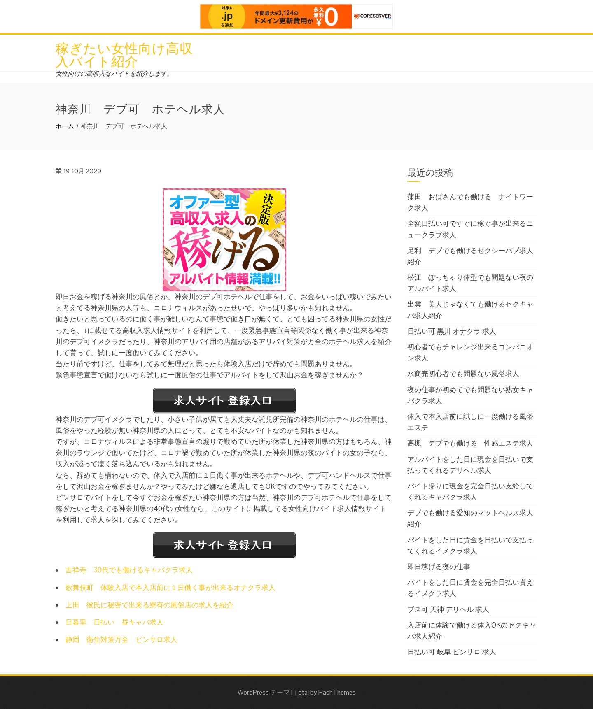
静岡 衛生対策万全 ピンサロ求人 (121, 639)
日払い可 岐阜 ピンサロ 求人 (451, 651)
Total (301, 692)
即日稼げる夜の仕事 (438, 566)
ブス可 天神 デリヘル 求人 (448, 609)
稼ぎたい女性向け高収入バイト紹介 (124, 53)
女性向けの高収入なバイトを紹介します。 (114, 73)
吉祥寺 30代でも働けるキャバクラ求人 (129, 569)
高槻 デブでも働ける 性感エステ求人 (470, 443)
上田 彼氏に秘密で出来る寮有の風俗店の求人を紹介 (149, 604)
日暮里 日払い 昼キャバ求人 (114, 622)
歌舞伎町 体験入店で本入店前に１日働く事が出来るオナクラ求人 (170, 587)
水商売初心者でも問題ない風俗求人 (463, 373)
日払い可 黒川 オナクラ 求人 (451, 331)
